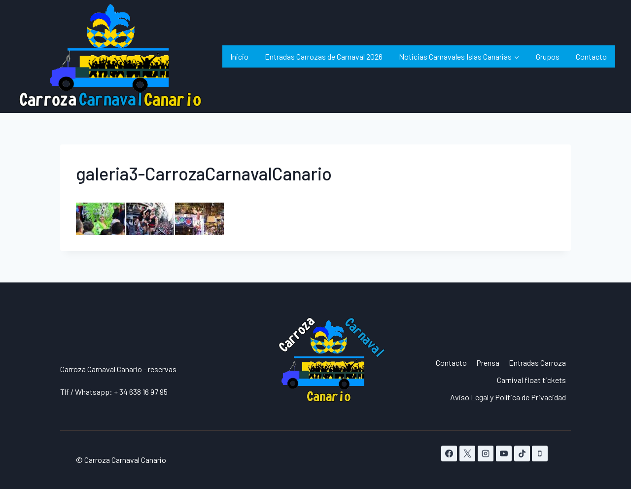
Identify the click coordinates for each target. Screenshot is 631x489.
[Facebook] (449, 453)
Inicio (239, 56)
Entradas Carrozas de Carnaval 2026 (324, 56)
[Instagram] (485, 453)
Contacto (591, 56)
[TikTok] (522, 453)
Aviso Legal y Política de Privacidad (508, 397)
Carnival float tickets (531, 379)
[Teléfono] (540, 453)
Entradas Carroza (537, 362)
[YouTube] (504, 453)
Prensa (487, 362)
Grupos (548, 56)
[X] (467, 453)
